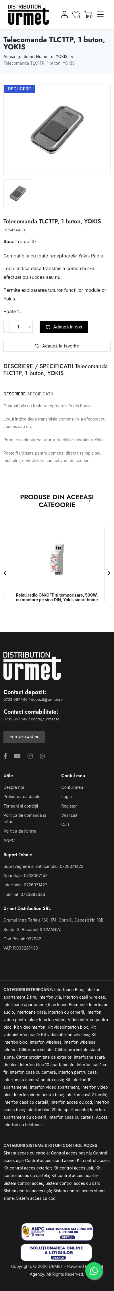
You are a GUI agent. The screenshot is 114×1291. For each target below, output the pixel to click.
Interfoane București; (68, 1004)
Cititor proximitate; (37, 1049)
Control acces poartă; (72, 1152)
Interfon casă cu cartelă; (27, 1102)
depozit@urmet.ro (47, 699)
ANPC (9, 840)
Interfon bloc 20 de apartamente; (58, 1109)
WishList (69, 815)
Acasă (9, 56)
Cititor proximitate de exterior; (45, 1057)
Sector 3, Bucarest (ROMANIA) (32, 929)
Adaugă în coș (63, 327)
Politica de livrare (19, 831)
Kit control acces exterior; (28, 1167)
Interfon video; (53, 1019)
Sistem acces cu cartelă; (27, 1152)
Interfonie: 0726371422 (25, 884)
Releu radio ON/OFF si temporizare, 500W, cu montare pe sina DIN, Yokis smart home (57, 597)
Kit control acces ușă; (74, 1167)
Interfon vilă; (50, 997)
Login (66, 796)
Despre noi (13, 787)
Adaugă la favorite (57, 346)
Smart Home (35, 56)
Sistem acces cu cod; (36, 1198)
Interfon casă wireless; (84, 997)
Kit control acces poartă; (74, 1175)
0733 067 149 (15, 719)
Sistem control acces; (24, 1183)
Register (69, 806)
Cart (65, 824)
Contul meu (72, 787)
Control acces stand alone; (51, 1160)
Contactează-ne (24, 737)
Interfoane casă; (32, 1012)
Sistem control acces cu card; (73, 1183)
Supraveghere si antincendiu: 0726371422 (43, 866)
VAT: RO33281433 (20, 948)
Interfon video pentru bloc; (39, 1094)
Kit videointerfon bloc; (69, 1027)
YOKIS (62, 56)
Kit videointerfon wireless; (66, 1034)
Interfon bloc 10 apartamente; (48, 1064)
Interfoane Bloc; (70, 989)
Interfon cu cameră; (67, 1012)
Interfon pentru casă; (78, 1072)
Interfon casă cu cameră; (34, 1072)
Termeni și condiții (20, 806)
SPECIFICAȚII (40, 394)
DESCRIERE (14, 394)
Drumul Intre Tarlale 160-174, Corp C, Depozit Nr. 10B (53, 920)
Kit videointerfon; (31, 1027)
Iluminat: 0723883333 (24, 894)
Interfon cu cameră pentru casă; (34, 1079)
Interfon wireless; (47, 1042)
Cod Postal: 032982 (22, 938)
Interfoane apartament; (25, 1004)
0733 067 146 (15, 699)
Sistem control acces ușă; (28, 1190)
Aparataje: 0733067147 (25, 875)
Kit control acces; (93, 1160)
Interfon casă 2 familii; (86, 1094)
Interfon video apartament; (56, 1087)
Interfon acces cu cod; (72, 1102)
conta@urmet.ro (45, 719)
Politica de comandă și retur (24, 818)
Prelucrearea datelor (22, 796)
